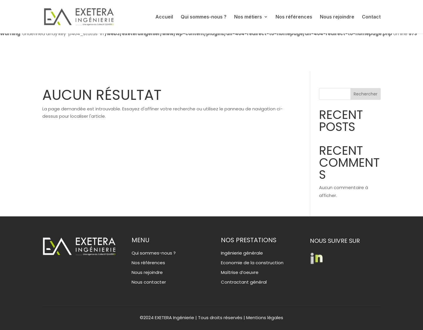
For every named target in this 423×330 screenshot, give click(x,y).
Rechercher (365, 94)
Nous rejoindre (337, 17)
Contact (371, 17)
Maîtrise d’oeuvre (239, 272)
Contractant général (244, 282)
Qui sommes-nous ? (203, 17)
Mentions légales (264, 317)
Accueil (164, 17)
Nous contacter (149, 282)
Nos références (294, 17)
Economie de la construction (252, 263)
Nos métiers (248, 17)
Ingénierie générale (242, 253)
